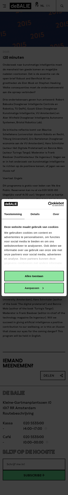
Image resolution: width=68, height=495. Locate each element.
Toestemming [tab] (13, 214)
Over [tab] (56, 214)
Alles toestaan (34, 276)
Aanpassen (34, 287)
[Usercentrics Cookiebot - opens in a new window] (48, 204)
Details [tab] (35, 214)
